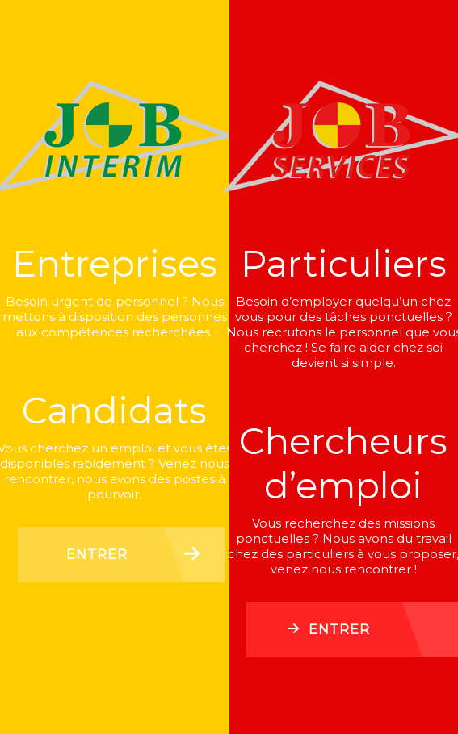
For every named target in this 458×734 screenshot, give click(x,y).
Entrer (97, 554)
